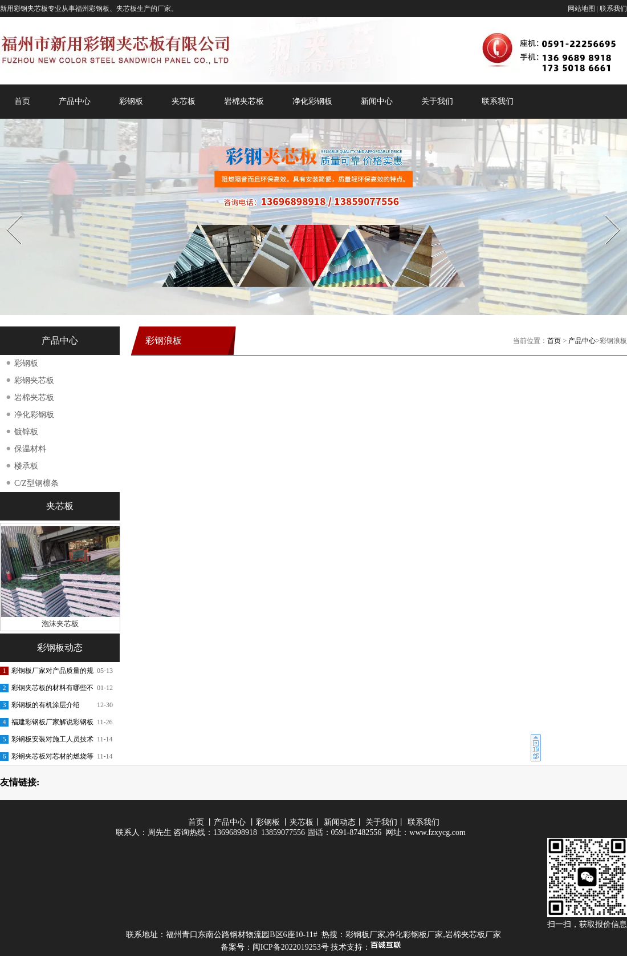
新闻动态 (340, 822)
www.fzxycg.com (437, 832)
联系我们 (613, 9)
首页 (22, 101)
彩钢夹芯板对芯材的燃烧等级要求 (52, 758)
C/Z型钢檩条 (36, 483)
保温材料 (30, 449)
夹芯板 (184, 101)
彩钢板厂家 (365, 934)
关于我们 (437, 101)
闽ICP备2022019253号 (291, 947)
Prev (7, 211)
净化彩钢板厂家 (415, 934)
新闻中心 (377, 101)
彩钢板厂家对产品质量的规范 (52, 673)
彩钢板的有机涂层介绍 (45, 705)
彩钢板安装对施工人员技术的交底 (52, 741)
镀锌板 (26, 431)
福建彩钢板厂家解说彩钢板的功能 (52, 724)
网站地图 (581, 9)
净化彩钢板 (312, 101)
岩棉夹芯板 (244, 101)
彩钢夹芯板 (34, 380)
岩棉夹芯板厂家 (473, 934)
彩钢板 (131, 101)
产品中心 (75, 101)
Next (606, 211)
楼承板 (26, 466)
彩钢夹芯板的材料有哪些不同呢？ (52, 690)
